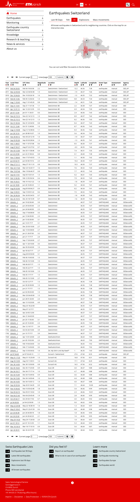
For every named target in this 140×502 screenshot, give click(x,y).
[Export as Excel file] (67, 77)
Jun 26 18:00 (14, 185)
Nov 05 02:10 (15, 392)
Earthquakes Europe (107, 460)
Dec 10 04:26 (15, 95)
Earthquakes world (107, 465)
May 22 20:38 (15, 406)
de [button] (77, 4)
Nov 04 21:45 (15, 395)
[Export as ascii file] (72, 77)
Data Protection (32, 496)
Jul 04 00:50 (14, 402)
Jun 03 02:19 (14, 161)
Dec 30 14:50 (15, 364)
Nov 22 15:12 (15, 116)
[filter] (8, 85)
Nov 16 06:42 (15, 389)
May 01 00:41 (15, 409)
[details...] (14, 202)
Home (12, 13)
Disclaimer (18, 496)
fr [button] (86, 4)
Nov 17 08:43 (15, 157)
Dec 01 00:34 (15, 123)
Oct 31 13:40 (14, 126)
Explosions (84, 19)
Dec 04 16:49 (15, 375)
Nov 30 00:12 (15, 137)
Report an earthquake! (64, 451)
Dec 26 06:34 (15, 195)
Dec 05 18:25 (15, 368)
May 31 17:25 (15, 357)
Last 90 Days (57, 19)
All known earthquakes (20, 469)
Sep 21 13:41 (15, 106)
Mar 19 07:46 (15, 171)
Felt (68, 19)
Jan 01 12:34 (14, 113)
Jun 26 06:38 (14, 413)
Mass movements (101, 19)
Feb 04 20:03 (15, 88)
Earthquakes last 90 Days (21, 451)
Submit (60, 77)
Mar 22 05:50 (15, 92)
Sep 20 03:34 (15, 385)
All (74, 19)
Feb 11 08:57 (15, 144)
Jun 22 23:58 (14, 154)
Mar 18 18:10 (15, 426)
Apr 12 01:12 (15, 109)
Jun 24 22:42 (14, 416)
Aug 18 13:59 (15, 361)
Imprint (8, 496)
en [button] (81, 4)
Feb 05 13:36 (15, 99)
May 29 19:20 (15, 420)
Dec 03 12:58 (15, 151)
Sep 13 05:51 (15, 192)
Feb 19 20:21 (15, 182)
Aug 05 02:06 (15, 188)
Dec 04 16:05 (15, 382)
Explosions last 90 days (20, 460)
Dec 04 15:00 (15, 378)
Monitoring (25, 22)
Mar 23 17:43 (15, 168)
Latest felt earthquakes (20, 456)
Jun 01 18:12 (14, 423)
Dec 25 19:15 (15, 199)
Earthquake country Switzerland (25, 29)
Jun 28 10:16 (14, 133)
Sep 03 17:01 (15, 175)
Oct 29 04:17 (14, 399)
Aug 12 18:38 (15, 130)
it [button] (89, 4)
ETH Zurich (51, 496)
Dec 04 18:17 (15, 371)
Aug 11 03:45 (15, 102)
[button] (14, 4)
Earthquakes (25, 18)
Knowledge (25, 34)
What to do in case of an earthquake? (70, 456)
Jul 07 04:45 (14, 354)
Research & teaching (25, 39)
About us (25, 48)
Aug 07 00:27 (15, 147)
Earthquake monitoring (108, 456)
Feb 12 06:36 (15, 178)
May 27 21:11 (15, 164)
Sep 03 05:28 (15, 140)
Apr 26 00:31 (15, 430)
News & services (25, 44)
